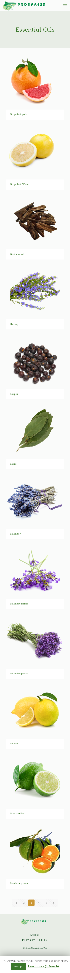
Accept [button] (18, 966)
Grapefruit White (19, 184)
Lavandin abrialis (19, 603)
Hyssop (14, 324)
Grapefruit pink (18, 114)
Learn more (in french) (43, 966)
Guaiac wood (17, 254)
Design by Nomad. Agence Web (35, 948)
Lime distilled (17, 813)
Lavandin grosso (19, 673)
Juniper (14, 393)
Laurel (13, 463)
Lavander (15, 533)
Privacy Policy (35, 939)
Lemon (14, 743)
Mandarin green (19, 883)
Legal (35, 934)
